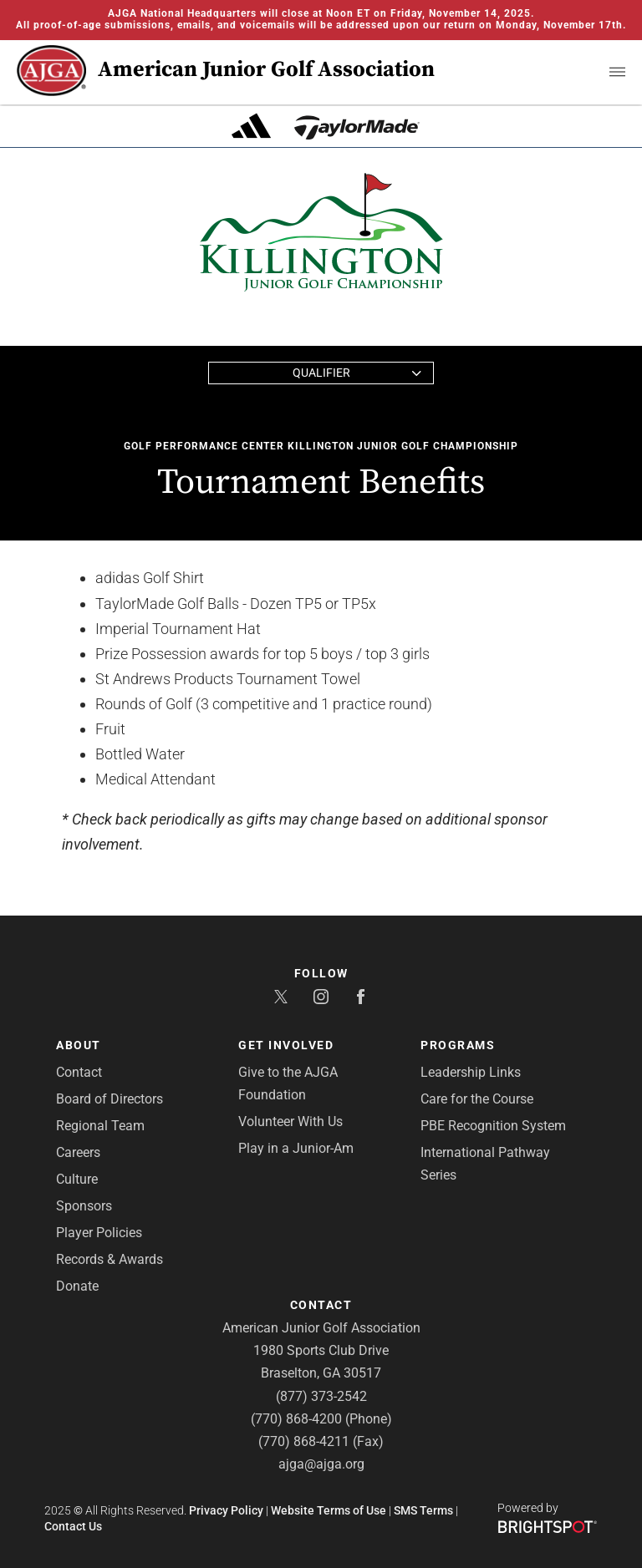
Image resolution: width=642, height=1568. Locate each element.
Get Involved (286, 1045)
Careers (78, 1152)
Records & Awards (109, 1259)
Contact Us (73, 1526)
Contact (79, 1072)
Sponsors (84, 1206)
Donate (77, 1286)
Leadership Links (470, 1072)
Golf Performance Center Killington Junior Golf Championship (321, 446)
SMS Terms (423, 1510)
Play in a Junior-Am (296, 1148)
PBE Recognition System (493, 1126)
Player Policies (99, 1233)
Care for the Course (476, 1099)
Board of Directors (109, 1099)
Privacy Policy (226, 1510)
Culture (77, 1179)
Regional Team (100, 1126)
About (78, 1045)
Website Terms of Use (328, 1510)
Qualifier (321, 372)
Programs (457, 1045)
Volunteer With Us (290, 1121)
